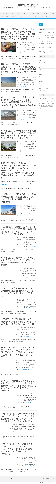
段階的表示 (5, 220)
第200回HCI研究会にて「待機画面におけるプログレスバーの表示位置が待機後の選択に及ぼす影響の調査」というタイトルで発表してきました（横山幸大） (18, 386)
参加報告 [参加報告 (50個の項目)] (44, 103)
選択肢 (26, 220)
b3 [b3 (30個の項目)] (39, 98)
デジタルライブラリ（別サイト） (32, 16)
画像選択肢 (5, 157)
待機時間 (6, 407)
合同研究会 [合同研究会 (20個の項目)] (52, 103)
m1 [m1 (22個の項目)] (54, 98)
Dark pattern (18, 56)
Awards (40, 60)
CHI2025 (19, 188)
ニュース (11, 13)
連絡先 (21, 16)
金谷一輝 (26, 58)
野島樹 (22, 58)
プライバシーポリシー (43, 88)
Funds (40, 69)
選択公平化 (16, 341)
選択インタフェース (19, 220)
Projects (40, 79)
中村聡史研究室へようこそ (44, 90)
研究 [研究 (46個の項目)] (44, 108)
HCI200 (18, 372)
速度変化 (13, 220)
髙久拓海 (16, 251)
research (11, 56)
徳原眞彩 (13, 58)
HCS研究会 (18, 339)
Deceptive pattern (26, 56)
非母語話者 (17, 124)
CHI (16, 188)
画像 (9, 220)
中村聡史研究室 (28, 5)
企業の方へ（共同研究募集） (12, 16)
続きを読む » (20, 52)
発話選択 (12, 124)
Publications (41, 81)
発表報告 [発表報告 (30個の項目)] (41, 108)
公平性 (24, 280)
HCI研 (22, 372)
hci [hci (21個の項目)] (45, 98)
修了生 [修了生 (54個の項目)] (48, 101)
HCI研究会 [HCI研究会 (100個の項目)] (49, 98)
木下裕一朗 (18, 58)
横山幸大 (12, 313)
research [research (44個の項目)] (45, 100)
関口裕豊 (25, 341)
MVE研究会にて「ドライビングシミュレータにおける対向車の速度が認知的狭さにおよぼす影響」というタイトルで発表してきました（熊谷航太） (46, 35)
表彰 (2, 16)
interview (41, 72)
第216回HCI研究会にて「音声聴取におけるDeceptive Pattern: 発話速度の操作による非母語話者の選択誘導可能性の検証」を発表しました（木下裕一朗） (18, 69)
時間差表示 (30, 339)
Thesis (40, 83)
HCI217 (31, 56)
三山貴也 (25, 155)
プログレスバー (26, 436)
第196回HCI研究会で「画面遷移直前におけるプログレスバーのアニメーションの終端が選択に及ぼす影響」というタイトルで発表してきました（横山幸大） (18, 449)
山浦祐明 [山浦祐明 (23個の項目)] (40, 105)
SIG (22, 188)
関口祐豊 (24, 313)
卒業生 (33, 13)
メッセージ (18, 13)
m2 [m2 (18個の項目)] (39, 100)
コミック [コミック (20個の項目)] (49, 100)
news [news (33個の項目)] (41, 100)
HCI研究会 (32, 89)
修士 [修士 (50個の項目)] (52, 101)
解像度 (9, 157)
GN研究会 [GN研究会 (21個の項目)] (43, 98)
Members (41, 74)
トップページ (4, 13)
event (40, 67)
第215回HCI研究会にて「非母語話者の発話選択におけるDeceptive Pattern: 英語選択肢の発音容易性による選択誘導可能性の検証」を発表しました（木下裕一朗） (18, 102)
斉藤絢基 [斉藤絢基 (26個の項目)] (47, 105)
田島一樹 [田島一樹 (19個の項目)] (52, 106)
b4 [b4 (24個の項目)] (40, 98)
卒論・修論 (45, 13)
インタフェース (23, 311)
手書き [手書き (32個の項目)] (43, 105)
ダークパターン (7, 58)
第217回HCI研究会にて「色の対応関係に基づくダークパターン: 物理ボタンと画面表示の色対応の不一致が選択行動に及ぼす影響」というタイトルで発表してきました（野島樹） (18, 34)
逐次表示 (7, 251)
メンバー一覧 (26, 13)
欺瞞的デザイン (19, 91)
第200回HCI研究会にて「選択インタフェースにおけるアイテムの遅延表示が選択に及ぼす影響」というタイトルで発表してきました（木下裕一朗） (18, 352)
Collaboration (42, 62)
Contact (40, 64)
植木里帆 (7, 313)
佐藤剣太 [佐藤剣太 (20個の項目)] (45, 101)
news (7, 56)
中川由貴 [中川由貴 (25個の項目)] (41, 101)
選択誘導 (14, 157)
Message (41, 76)
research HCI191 (27, 469)
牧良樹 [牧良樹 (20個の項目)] (50, 106)
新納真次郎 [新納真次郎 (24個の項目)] (51, 105)
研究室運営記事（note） (47, 16)
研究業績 (39, 13)
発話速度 (25, 91)
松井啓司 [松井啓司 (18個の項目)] (43, 106)
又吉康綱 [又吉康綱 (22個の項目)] (48, 103)
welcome (41, 86)
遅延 (16, 313)
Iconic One (40, 482)
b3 (16, 372)
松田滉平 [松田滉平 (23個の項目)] (47, 106)
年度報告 (52, 13)
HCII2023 (17, 311)
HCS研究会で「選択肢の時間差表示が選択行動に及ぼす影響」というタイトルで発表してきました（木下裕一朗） (18, 321)
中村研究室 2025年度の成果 (45, 41)
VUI (2, 91)
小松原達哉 (29, 280)
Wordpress (53, 482)
